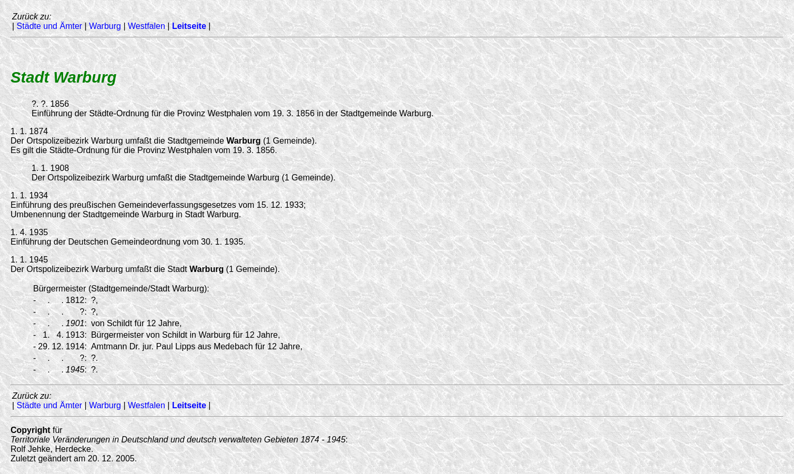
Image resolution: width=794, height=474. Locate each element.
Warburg (105, 26)
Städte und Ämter (50, 26)
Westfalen (146, 26)
